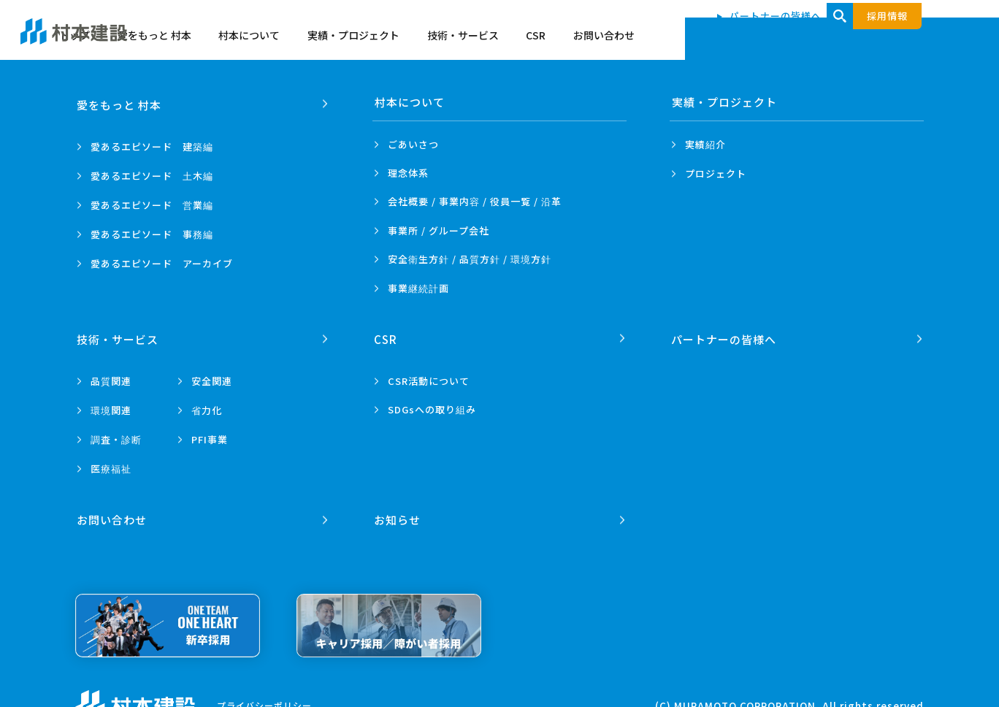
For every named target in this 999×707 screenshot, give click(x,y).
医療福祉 (111, 466)
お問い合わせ (907, 38)
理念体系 (408, 173)
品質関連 (111, 379)
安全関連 (211, 379)
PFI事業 (209, 437)
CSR (839, 38)
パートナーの (724, 336)
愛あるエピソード (152, 144)
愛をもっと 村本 (457, 38)
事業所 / (438, 230)
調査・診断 (116, 437)
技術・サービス (766, 38)
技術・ (118, 336)
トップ (377, 38)
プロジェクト (715, 173)
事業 (418, 288)
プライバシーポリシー (264, 700)
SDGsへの (432, 407)
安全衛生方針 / (469, 259)
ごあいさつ (413, 144)
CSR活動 (429, 379)
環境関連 (111, 408)
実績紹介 (705, 144)
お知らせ (398, 514)
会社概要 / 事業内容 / (475, 201)
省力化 (206, 408)
